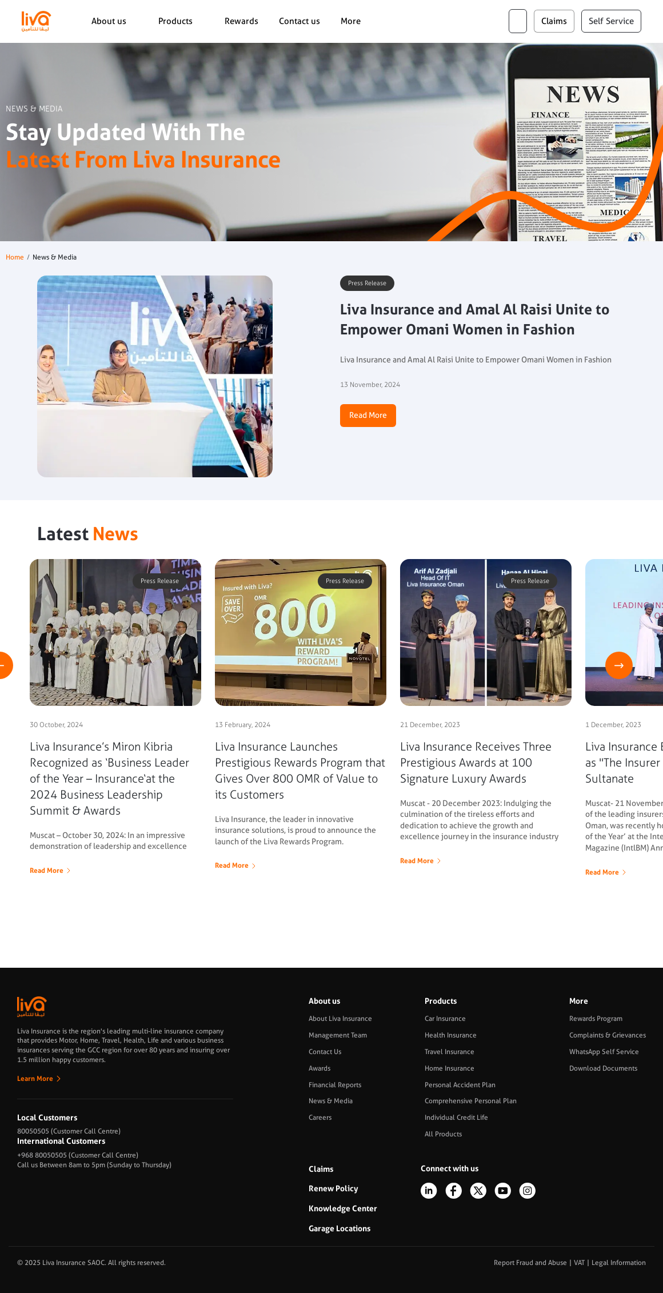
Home (15, 257)
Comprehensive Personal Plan (471, 1101)
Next (619, 665)
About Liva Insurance (340, 1019)
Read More (368, 415)
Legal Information (619, 1263)
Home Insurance (449, 1068)
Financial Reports (335, 1085)
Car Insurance (445, 1019)
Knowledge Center (343, 1208)
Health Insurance (451, 1035)
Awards (319, 1068)
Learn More (35, 1079)
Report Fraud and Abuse (530, 1263)
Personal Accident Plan (460, 1085)
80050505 (33, 1131)
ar (518, 21)
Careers (320, 1118)
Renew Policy (333, 1188)
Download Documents (603, 1068)
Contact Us (325, 1052)
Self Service (611, 21)
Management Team (338, 1035)
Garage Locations (339, 1228)
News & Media (331, 1101)
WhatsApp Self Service (604, 1052)
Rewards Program (595, 1019)
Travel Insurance (449, 1052)
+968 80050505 (42, 1155)
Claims (321, 1169)
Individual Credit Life (456, 1118)
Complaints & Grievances (607, 1035)
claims (554, 21)
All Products (443, 1134)
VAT (579, 1263)
